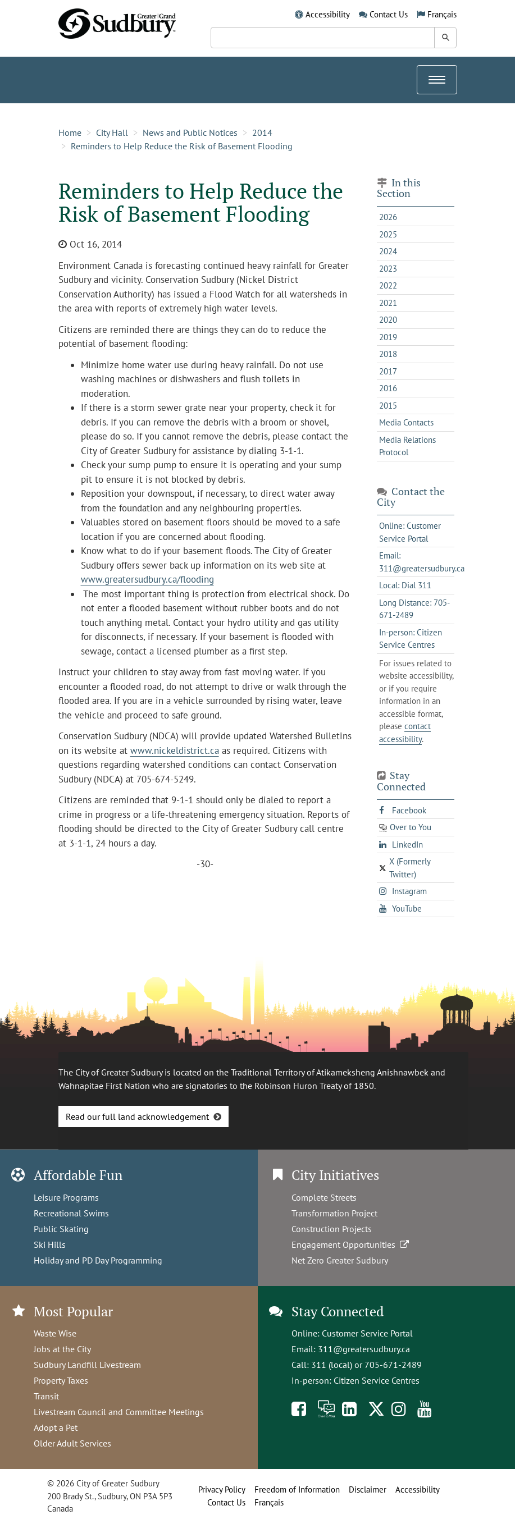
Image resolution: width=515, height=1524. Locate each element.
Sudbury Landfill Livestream (87, 1364)
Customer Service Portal (367, 1333)
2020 (388, 319)
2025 (388, 234)
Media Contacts (406, 422)
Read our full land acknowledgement (137, 1116)
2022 (388, 285)
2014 (262, 132)
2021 (388, 303)
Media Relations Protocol (407, 446)
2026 (388, 217)
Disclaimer (367, 1489)
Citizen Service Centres (377, 1380)
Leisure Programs (66, 1197)
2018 (388, 354)
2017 (388, 371)
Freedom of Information (297, 1489)
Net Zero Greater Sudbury (339, 1260)
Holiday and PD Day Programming (98, 1260)
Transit (46, 1396)
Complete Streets (324, 1197)
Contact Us (389, 14)
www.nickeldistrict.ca (174, 750)
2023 (388, 268)
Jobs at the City (62, 1348)
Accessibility (328, 14)
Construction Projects (331, 1228)
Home (69, 132)
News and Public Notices (190, 132)
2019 (388, 337)
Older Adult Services (72, 1443)
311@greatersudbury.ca (364, 1348)
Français (442, 14)
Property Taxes (61, 1380)
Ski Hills (50, 1244)
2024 (388, 251)
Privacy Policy (221, 1489)
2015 (388, 405)
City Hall (112, 132)
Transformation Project (334, 1213)
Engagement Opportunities (351, 1244)
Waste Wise (55, 1333)
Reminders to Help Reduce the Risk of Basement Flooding (182, 146)
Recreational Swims (71, 1213)
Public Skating (61, 1228)
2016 (388, 388)
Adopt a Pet (56, 1427)
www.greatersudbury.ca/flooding (147, 579)
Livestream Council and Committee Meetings (119, 1411)
